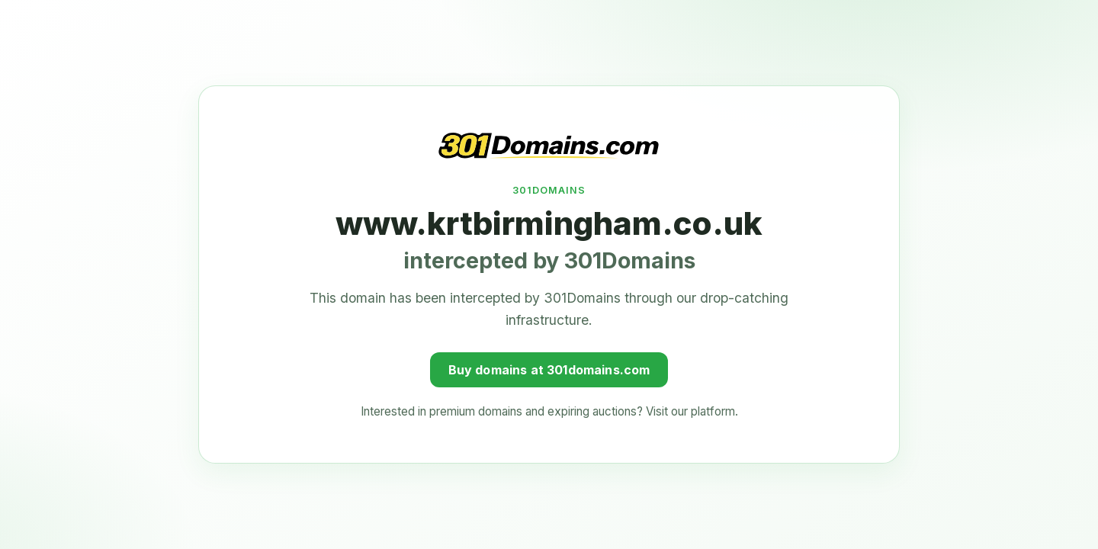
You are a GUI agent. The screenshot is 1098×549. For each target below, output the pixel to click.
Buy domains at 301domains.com (549, 368)
